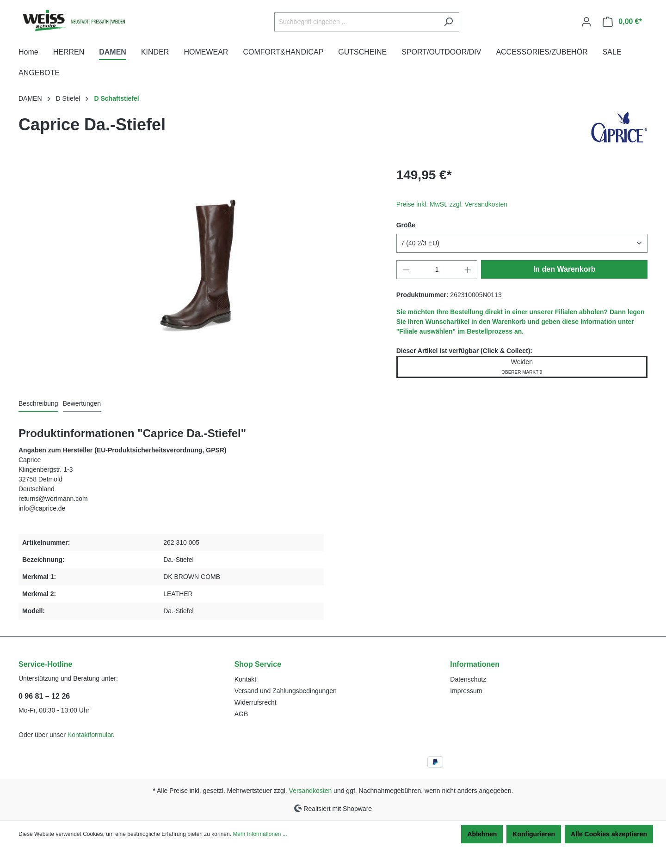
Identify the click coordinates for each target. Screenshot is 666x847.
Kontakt (245, 679)
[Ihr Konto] (586, 21)
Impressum (466, 691)
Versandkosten (310, 790)
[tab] (38, 404)
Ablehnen (482, 834)
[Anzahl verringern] (406, 269)
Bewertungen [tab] (82, 403)
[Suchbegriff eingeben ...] (356, 21)
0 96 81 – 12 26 (44, 696)
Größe (405, 225)
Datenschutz (468, 679)
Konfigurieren (533, 834)
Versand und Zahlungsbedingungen (285, 691)
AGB (241, 714)
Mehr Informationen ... (260, 834)
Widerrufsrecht (255, 702)
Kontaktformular (90, 734)
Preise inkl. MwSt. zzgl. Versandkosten (451, 204)
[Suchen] (448, 21)
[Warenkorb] (622, 21)
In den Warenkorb (564, 269)
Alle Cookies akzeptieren (609, 834)
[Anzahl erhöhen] (468, 269)
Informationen (475, 664)
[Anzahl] (437, 269)
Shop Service (257, 664)
